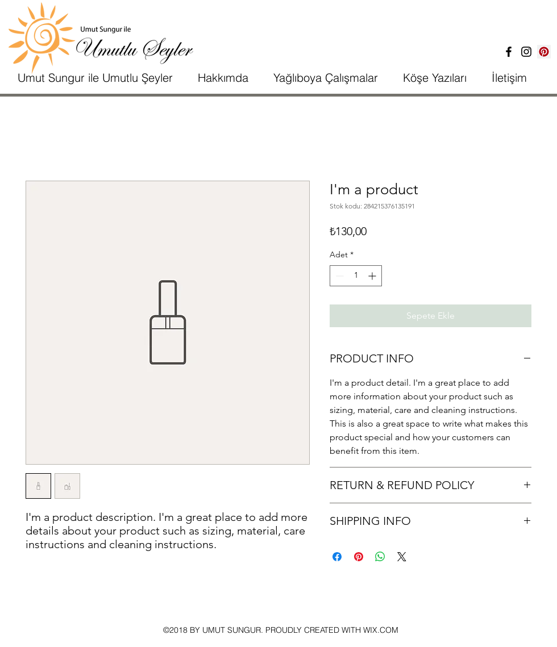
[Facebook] (509, 52)
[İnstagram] (526, 52)
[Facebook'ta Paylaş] (337, 556)
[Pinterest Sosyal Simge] (544, 52)
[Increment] (373, 276)
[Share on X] (402, 556)
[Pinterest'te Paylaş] (358, 556)
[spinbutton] (356, 276)
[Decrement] (338, 276)
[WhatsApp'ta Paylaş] (380, 556)
